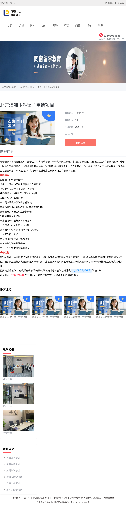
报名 (89, 25)
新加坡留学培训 (14, 477)
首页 (9, 25)
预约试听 (80, 143)
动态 (43, 25)
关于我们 (16, 498)
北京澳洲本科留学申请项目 (47, 87)
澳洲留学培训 (26, 87)
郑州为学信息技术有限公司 (48, 502)
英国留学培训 (13, 464)
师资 (55, 25)
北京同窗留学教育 (8, 87)
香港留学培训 (13, 483)
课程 (21, 25)
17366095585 (17, 275)
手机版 (121, 3)
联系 (100, 25)
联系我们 (25, 498)
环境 (66, 25)
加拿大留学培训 (14, 489)
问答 (77, 25)
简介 (32, 25)
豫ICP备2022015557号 (80, 502)
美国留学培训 (13, 457)
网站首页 (109, 3)
